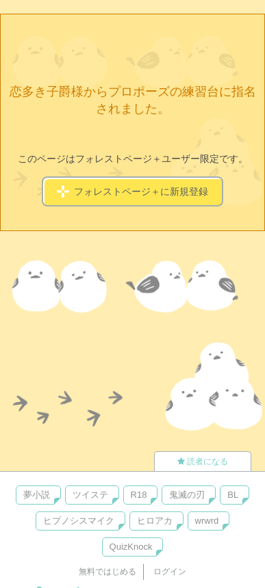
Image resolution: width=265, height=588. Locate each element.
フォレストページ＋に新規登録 (132, 191)
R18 (139, 495)
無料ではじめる (107, 571)
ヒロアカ (155, 521)
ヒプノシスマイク (78, 521)
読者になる (202, 461)
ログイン (169, 571)
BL (232, 495)
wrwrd (207, 521)
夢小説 (36, 495)
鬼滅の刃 (187, 495)
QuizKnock (131, 547)
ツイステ (90, 495)
